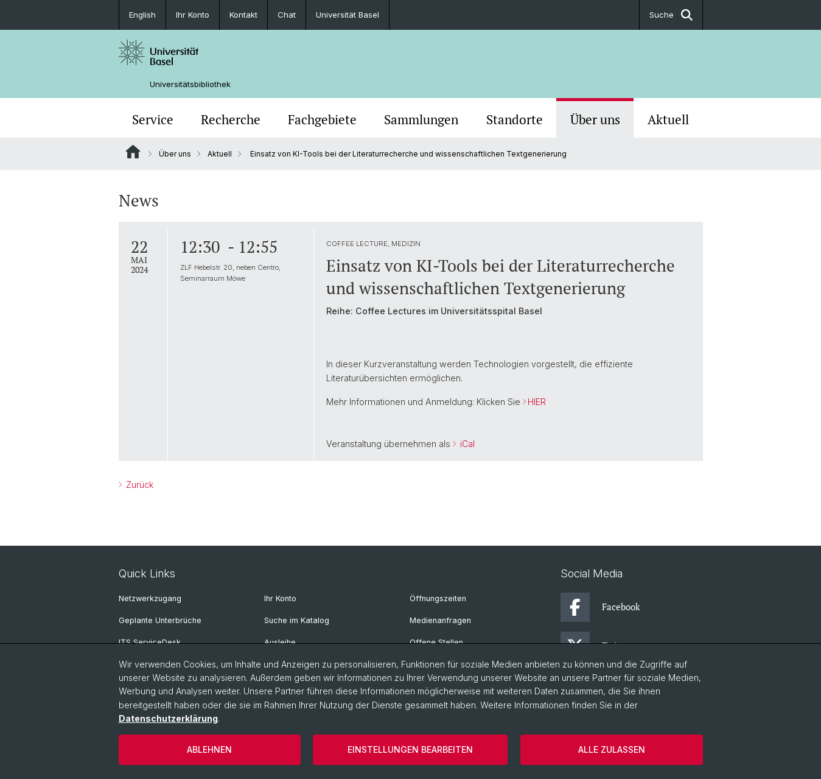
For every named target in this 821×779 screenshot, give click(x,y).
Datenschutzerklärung (168, 718)
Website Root (133, 151)
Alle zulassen (611, 749)
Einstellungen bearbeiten (410, 749)
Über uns (595, 119)
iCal (465, 444)
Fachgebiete (322, 119)
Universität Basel (347, 14)
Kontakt (243, 14)
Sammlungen (421, 119)
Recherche (230, 119)
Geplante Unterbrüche (160, 620)
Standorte (514, 119)
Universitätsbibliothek (190, 84)
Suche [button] (671, 15)
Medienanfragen (440, 620)
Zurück (138, 484)
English (142, 14)
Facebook (600, 607)
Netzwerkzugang (150, 598)
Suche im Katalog (296, 620)
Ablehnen (209, 749)
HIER (536, 402)
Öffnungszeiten (438, 598)
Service (152, 119)
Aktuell (668, 119)
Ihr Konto (192, 14)
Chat (287, 14)
